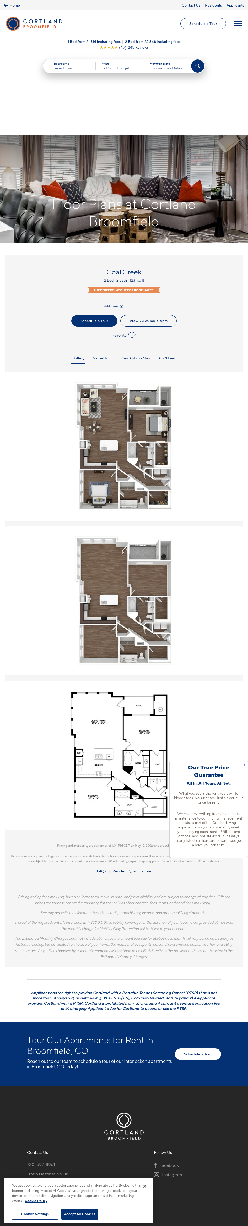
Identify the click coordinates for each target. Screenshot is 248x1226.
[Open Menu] (238, 23)
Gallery (78, 276)
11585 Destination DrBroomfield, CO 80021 (49, 1095)
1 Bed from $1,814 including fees (94, 42)
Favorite (124, 254)
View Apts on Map (135, 276)
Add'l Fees (114, 225)
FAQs (101, 789)
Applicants (235, 5)
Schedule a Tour (203, 23)
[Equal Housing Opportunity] (30, 1111)
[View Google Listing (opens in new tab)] (124, 47)
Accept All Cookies (79, 1214)
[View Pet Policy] (71, 1111)
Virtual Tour (102, 276)
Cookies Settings (35, 1214)
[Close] (144, 1186)
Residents (213, 5)
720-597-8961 (41, 1083)
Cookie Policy (36, 1201)
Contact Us (191, 5)
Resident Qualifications (132, 789)
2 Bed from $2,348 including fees (152, 42)
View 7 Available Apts (149, 239)
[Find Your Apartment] (197, 66)
